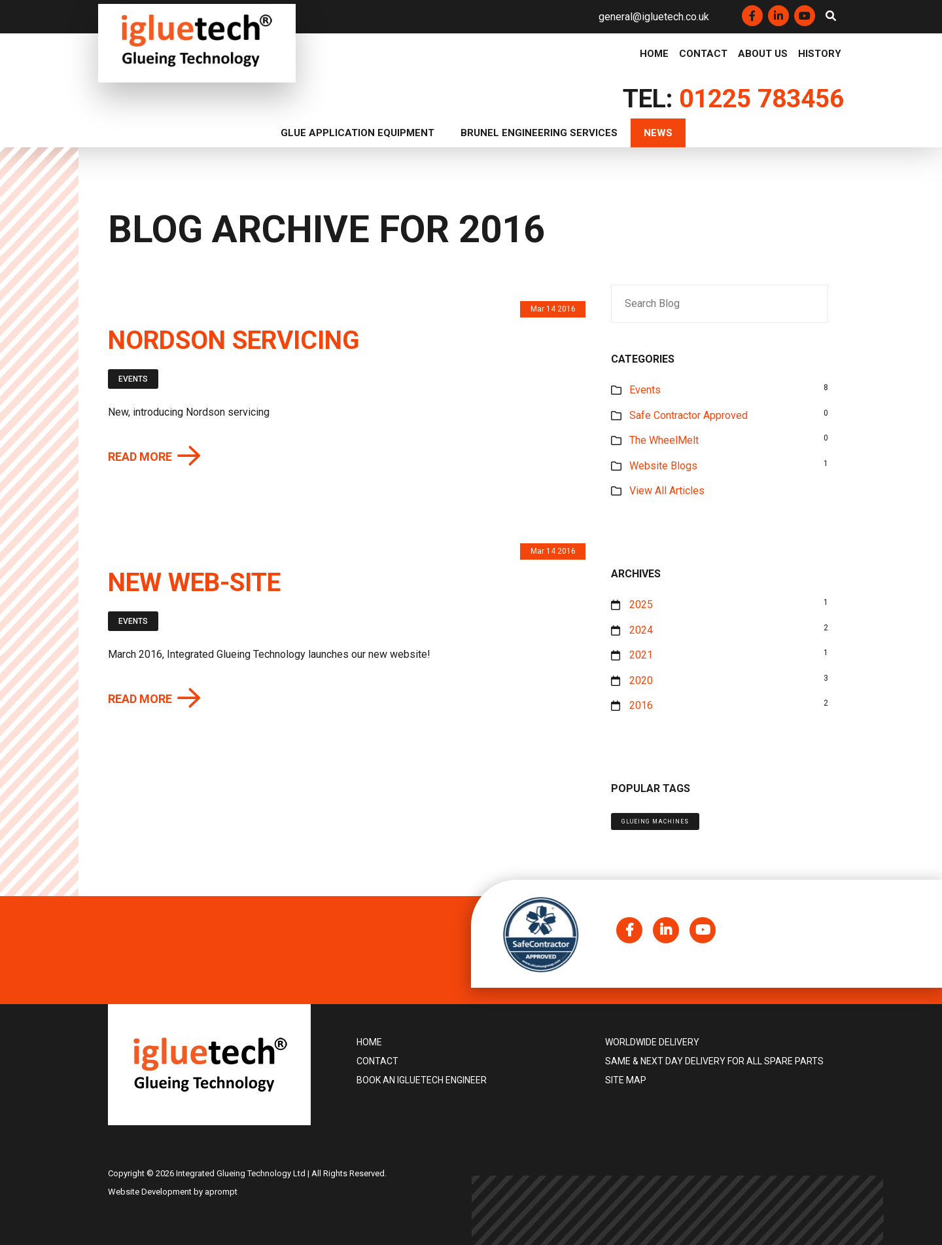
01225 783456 (761, 99)
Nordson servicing (234, 340)
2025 (641, 604)
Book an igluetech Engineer (422, 1080)
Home (654, 54)
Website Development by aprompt (172, 1192)
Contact (703, 54)
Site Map (625, 1080)
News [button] (658, 133)
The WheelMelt (664, 440)
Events (133, 379)
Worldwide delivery (652, 1042)
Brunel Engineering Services (539, 133)
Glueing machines (655, 821)
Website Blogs (663, 466)
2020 (641, 680)
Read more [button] (140, 457)
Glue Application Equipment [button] (357, 133)
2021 (641, 655)
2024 (641, 630)
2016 (641, 705)
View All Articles (667, 490)
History (819, 54)
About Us (763, 54)
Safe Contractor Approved (688, 415)
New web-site (194, 583)
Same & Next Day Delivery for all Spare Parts (714, 1061)
